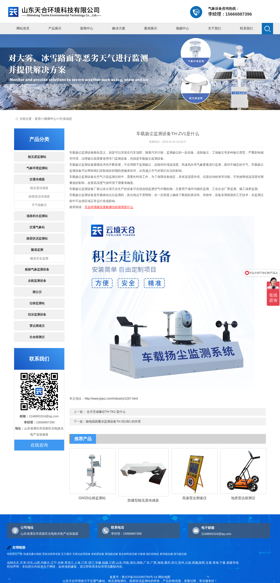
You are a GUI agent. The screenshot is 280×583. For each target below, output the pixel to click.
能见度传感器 (39, 188)
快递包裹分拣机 (32, 553)
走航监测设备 (37, 280)
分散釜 (141, 553)
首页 (38, 118)
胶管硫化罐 (166, 553)
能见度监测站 (37, 157)
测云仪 (37, 292)
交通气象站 (37, 227)
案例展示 (150, 28)
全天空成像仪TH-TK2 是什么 (106, 411)
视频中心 (182, 28)
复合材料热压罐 (128, 553)
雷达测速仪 (37, 325)
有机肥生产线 (15, 553)
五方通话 (66, 553)
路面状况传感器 (39, 196)
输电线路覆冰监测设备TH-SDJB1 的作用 (113, 421)
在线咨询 (39, 445)
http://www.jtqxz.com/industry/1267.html (111, 398)
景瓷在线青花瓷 (51, 553)
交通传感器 (37, 179)
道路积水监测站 (37, 216)
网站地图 (164, 577)
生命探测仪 (37, 337)
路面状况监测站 (37, 238)
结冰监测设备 (37, 314)
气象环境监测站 (37, 168)
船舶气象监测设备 (37, 269)
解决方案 (118, 28)
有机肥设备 (97, 553)
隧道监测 (37, 249)
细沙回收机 (152, 553)
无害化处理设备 (81, 553)
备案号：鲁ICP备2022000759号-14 (133, 577)
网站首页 (22, 28)
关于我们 (214, 28)
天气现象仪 (39, 205)
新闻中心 (86, 28)
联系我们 (246, 28)
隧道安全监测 (39, 258)
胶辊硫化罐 (111, 553)
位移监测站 (37, 303)
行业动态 (66, 118)
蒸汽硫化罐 (180, 553)
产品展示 (54, 28)
